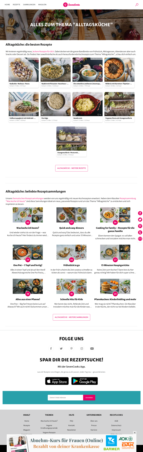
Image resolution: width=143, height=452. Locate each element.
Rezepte (16, 5)
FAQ (71, 421)
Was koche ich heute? (49, 421)
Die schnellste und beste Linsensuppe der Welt (87, 84)
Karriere (94, 430)
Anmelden (89, 398)
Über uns (93, 421)
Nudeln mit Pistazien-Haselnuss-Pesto (54, 84)
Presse (94, 425)
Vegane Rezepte (49, 432)
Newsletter (71, 430)
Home (7, 5)
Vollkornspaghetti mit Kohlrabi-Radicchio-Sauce (22, 118)
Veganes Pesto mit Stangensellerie (118, 118)
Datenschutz (116, 425)
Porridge (44, 118)
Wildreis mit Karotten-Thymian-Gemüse (117, 84)
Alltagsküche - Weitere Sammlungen (71, 317)
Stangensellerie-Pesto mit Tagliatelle (67, 153)
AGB (116, 421)
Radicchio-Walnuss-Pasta (19, 84)
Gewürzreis (77, 118)
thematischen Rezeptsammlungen (28, 198)
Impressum (116, 430)
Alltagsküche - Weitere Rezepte (71, 168)
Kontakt (71, 425)
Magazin (42, 5)
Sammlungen (29, 5)
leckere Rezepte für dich (43, 51)
